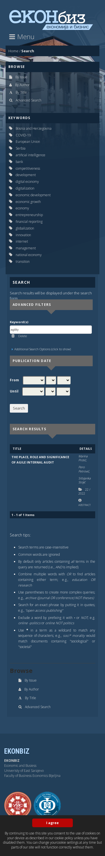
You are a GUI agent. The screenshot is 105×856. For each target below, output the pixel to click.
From (14, 380)
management (26, 248)
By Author (22, 84)
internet (22, 241)
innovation (23, 235)
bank (19, 161)
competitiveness (28, 168)
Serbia (20, 148)
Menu (21, 36)
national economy (29, 254)
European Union (28, 141)
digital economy (27, 181)
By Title (21, 92)
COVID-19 (23, 135)
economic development (33, 195)
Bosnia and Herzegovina (34, 128)
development (26, 174)
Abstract (84, 505)
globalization (25, 228)
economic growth (28, 201)
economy (22, 208)
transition (23, 261)
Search (27, 50)
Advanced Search (28, 100)
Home (13, 50)
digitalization (25, 188)
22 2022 (84, 491)
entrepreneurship (29, 214)
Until (14, 391)
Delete (22, 336)
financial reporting (29, 221)
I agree (52, 822)
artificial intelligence (30, 155)
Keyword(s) (19, 322)
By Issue (21, 77)
